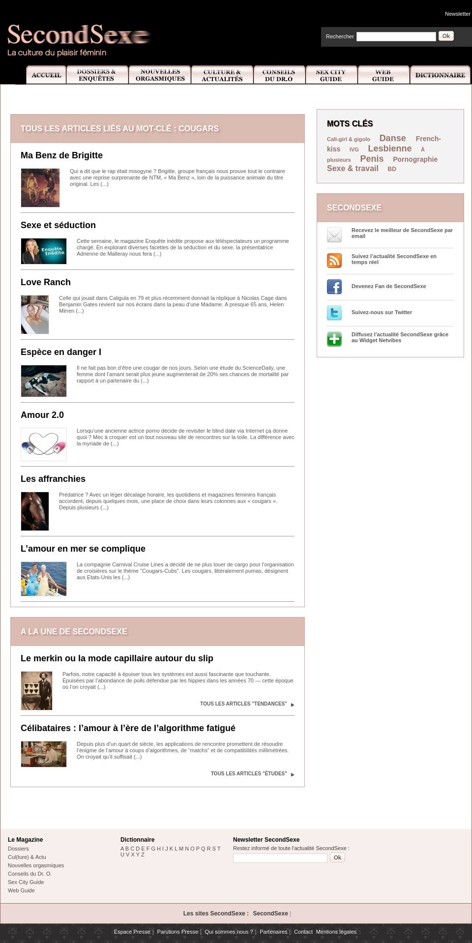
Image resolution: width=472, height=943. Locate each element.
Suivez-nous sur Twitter (382, 312)
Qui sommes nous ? (229, 932)
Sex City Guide (332, 75)
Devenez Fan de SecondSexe (389, 286)
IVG (354, 149)
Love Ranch (46, 282)
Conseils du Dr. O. (30, 874)
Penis (372, 159)
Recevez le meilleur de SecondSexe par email (402, 233)
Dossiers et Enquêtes (97, 75)
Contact (303, 932)
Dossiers (18, 849)
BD (392, 169)
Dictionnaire (441, 75)
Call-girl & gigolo (348, 139)
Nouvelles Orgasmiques (160, 75)
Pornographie (415, 159)
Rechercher (340, 36)
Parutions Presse (177, 932)
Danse (394, 138)
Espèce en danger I (61, 352)
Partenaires (273, 932)
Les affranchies (53, 479)
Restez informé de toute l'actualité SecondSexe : (291, 848)
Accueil (40, 75)
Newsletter (458, 14)
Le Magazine (25, 839)
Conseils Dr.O (280, 75)
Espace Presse (132, 932)
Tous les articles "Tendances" (243, 704)
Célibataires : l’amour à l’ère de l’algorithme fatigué (128, 728)
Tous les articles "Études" (249, 773)
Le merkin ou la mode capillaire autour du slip (117, 658)
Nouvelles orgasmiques (36, 865)
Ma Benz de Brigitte (62, 155)
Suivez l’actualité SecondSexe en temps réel (394, 259)
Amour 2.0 (42, 415)
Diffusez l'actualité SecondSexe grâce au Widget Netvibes (400, 337)
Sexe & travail (353, 168)
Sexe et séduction (58, 225)
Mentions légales (336, 932)
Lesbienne (390, 148)
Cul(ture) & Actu (27, 857)
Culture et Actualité (223, 75)
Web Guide (384, 75)
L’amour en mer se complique (83, 549)
